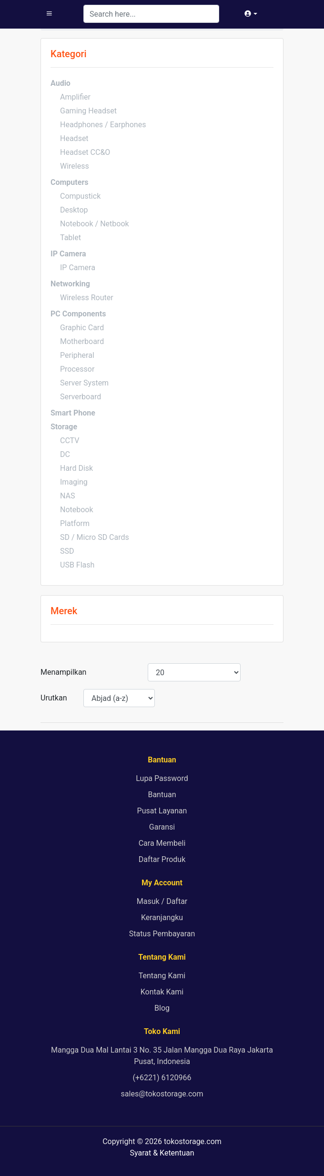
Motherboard (82, 341)
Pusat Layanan (162, 810)
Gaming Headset (88, 110)
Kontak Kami (162, 991)
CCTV (69, 440)
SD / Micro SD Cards (94, 537)
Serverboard (80, 396)
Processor (77, 369)
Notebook (76, 509)
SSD (67, 551)
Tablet (70, 237)
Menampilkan (63, 672)
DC (65, 454)
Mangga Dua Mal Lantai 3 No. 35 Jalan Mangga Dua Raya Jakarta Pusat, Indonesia (162, 1055)
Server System (84, 382)
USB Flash (77, 564)
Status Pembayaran (162, 933)
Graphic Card (82, 327)
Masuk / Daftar (162, 901)
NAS (67, 495)
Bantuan (162, 794)
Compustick (80, 196)
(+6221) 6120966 (161, 1077)
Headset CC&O (85, 152)
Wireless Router (86, 297)
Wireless (74, 166)
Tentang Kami (162, 975)
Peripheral (77, 355)
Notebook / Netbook (94, 223)
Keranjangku (162, 917)
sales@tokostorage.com (162, 1093)
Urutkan (53, 697)
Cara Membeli (162, 843)
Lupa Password (162, 778)
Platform (75, 523)
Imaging (74, 482)
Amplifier (75, 96)
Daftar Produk (162, 859)
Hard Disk (76, 468)
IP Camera (77, 267)
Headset (74, 138)
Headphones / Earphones (103, 124)
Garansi (162, 826)
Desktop (74, 209)
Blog (162, 1008)
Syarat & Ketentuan (162, 1152)
